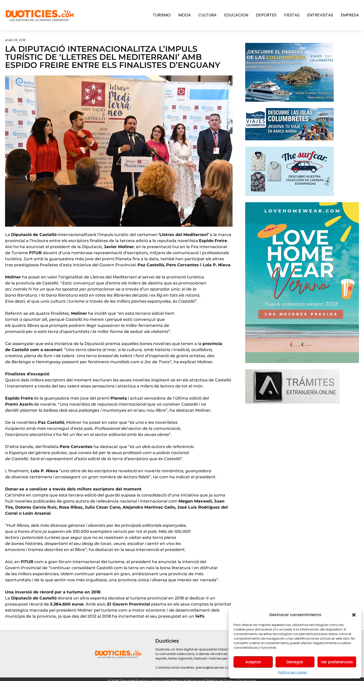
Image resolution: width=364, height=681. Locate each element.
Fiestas (292, 15)
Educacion (236, 15)
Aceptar (253, 662)
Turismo (162, 15)
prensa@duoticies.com (214, 667)
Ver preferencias (337, 662)
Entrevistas (320, 15)
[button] (353, 614)
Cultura (207, 15)
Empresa (350, 15)
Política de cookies (292, 672)
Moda (184, 15)
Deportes (266, 15)
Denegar (294, 662)
